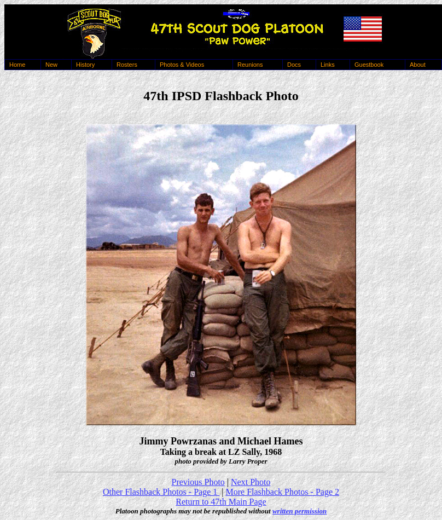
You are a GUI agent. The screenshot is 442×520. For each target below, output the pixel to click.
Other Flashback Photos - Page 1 (161, 491)
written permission (299, 511)
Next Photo (250, 482)
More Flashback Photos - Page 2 (282, 491)
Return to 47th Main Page (221, 501)
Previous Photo (198, 482)
